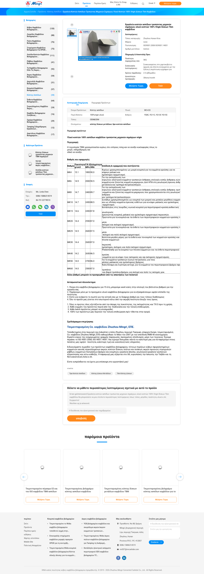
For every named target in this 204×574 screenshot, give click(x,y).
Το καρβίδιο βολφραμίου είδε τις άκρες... (40, 69)
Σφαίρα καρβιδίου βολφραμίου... (40, 121)
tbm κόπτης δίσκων (124, 373)
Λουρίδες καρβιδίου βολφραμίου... (40, 35)
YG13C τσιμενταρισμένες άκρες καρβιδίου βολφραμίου (43, 163)
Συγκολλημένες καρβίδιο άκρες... (40, 107)
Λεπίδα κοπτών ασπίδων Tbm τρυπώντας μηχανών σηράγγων (44, 172)
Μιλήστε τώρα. (170, 3)
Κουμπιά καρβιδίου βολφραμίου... (40, 89)
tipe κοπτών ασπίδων (77, 373)
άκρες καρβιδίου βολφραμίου (94, 519)
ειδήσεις (27, 535)
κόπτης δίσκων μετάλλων (101, 373)
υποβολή (81, 418)
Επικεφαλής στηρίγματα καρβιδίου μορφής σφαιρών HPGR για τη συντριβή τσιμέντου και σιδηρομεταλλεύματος (61, 540)
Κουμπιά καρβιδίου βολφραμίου (60, 519)
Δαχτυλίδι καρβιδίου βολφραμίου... (40, 82)
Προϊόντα (28, 527)
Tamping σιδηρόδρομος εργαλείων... (40, 128)
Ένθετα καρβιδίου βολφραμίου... (40, 101)
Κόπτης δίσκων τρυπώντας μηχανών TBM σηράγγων (44, 154)
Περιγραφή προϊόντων (100, 103)
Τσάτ (41, 214)
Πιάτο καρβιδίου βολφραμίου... (40, 42)
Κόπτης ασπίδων (40, 95)
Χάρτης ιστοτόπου (31, 538)
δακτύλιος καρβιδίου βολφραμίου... (40, 134)
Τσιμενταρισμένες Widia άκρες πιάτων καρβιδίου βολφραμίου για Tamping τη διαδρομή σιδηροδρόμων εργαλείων (97, 540)
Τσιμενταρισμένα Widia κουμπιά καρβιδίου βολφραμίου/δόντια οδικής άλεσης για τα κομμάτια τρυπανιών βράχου (62, 552)
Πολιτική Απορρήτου (32, 545)
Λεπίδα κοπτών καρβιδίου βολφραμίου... (40, 55)
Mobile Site (28, 542)
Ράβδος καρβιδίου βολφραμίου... (40, 62)
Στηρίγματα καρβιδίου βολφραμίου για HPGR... (40, 49)
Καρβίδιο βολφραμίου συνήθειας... (40, 114)
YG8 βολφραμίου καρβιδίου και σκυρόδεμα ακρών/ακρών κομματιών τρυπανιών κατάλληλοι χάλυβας (97, 528)
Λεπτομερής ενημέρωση (77, 103)
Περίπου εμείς (30, 531)
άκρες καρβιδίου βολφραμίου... (40, 76)
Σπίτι (26, 524)
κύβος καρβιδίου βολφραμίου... (40, 28)
